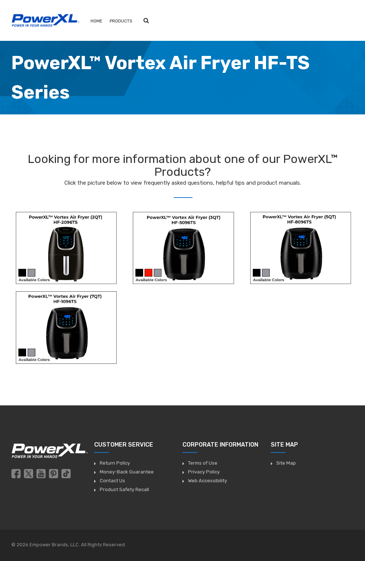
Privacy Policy (204, 472)
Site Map (286, 463)
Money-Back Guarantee (127, 472)
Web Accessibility (207, 480)
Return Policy (115, 463)
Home (96, 21)
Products (121, 21)
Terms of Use (202, 463)
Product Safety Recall (124, 489)
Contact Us (112, 480)
